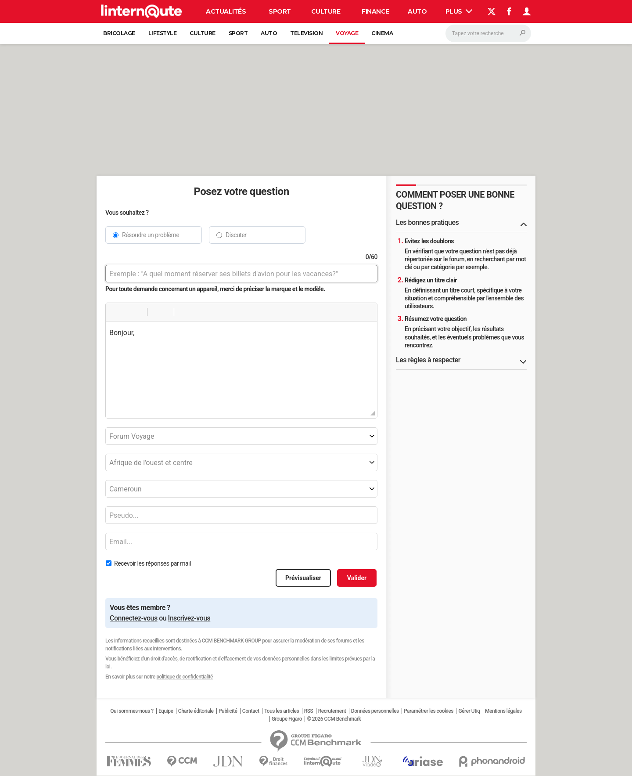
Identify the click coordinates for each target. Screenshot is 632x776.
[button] (115, 312)
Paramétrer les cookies (428, 711)
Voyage (347, 33)
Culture (326, 11)
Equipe (165, 711)
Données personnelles (375, 711)
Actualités (226, 11)
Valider (356, 577)
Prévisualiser (303, 577)
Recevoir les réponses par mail (152, 563)
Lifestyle (162, 33)
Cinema (382, 33)
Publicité (228, 711)
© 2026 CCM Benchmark (334, 719)
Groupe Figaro (287, 719)
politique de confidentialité (184, 677)
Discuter (236, 235)
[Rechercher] (488, 33)
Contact (250, 711)
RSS (308, 711)
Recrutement (332, 711)
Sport (280, 11)
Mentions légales (503, 711)
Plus (459, 11)
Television (306, 33)
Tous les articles (281, 711)
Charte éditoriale (196, 711)
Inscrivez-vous (189, 618)
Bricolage (119, 33)
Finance (375, 11)
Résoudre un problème (150, 235)
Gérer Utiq (469, 711)
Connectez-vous (134, 618)
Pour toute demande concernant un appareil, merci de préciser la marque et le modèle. (215, 288)
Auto (417, 11)
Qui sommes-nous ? (131, 711)
